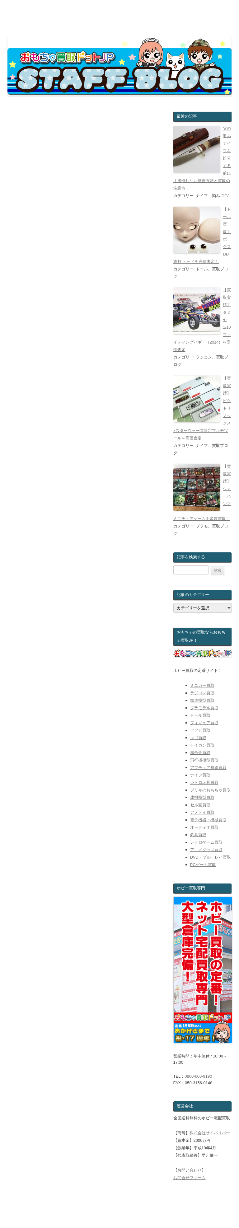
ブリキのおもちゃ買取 (210, 790)
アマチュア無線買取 (208, 767)
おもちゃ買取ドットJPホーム (39, 1217)
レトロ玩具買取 (204, 782)
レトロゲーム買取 (206, 842)
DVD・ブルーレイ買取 (210, 857)
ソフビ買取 (200, 730)
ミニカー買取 (202, 685)
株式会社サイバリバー (210, 1133)
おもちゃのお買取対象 (147, 1217)
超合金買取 (200, 752)
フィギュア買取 (204, 722)
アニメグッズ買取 (206, 849)
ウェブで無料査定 (97, 1217)
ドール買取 (200, 715)
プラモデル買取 (204, 707)
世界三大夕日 (130, 1045)
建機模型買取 (202, 797)
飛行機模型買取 (204, 760)
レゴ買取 (198, 737)
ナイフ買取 (200, 775)
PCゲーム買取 (203, 864)
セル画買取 (200, 805)
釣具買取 (198, 834)
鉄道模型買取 (202, 700)
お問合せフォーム (189, 1177)
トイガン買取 (202, 745)
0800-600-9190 (198, 1076)
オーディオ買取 (204, 827)
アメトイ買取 (202, 812)
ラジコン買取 (202, 693)
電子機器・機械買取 (208, 820)
